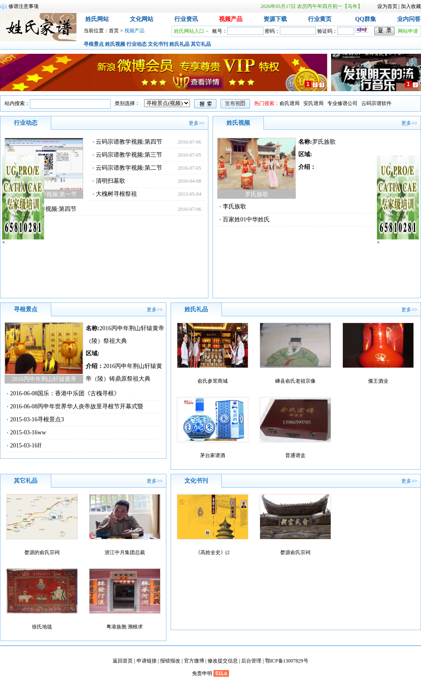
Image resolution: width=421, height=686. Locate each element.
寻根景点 (94, 44)
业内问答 (409, 19)
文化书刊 (158, 44)
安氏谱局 (313, 103)
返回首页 (123, 661)
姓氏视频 (115, 44)
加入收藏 (411, 6)
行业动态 (136, 44)
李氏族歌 (234, 206)
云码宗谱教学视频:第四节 (129, 142)
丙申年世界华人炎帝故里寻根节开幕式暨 (90, 406)
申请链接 (147, 661)
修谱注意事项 (23, 6)
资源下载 (275, 19)
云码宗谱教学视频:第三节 (129, 155)
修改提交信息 (223, 661)
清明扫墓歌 (110, 181)
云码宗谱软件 (376, 103)
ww (41, 432)
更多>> (197, 123)
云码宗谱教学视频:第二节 (129, 168)
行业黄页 (320, 19)
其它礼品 (201, 44)
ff (39, 445)
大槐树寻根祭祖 (116, 194)
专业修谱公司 (342, 103)
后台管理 (251, 661)
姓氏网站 (97, 19)
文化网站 (141, 19)
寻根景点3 (50, 419)
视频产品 (230, 19)
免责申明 (202, 673)
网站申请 (408, 31)
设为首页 (387, 6)
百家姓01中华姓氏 (246, 219)
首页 (114, 31)
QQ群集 (365, 19)
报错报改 (170, 661)
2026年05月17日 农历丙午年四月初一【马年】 (311, 6)
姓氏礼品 (179, 44)
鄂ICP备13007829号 (286, 661)
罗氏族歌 (324, 142)
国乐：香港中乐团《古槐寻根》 (78, 393)
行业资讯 (186, 19)
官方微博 (194, 661)
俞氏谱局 (289, 103)
